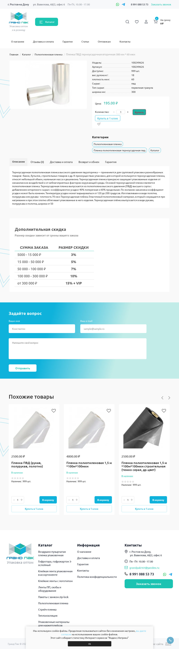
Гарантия (110, 161)
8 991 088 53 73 (139, 4)
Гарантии (68, 41)
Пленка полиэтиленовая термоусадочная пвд (119, 150)
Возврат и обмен (89, 161)
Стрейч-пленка (47, 609)
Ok (89, 643)
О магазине (17, 41)
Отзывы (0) (37, 161)
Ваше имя (14, 320)
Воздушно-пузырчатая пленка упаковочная (52, 553)
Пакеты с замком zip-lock (53, 597)
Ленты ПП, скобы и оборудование (49, 588)
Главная (14, 54)
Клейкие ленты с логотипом (55, 580)
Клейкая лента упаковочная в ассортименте (55, 572)
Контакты (125, 41)
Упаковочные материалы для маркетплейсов (53, 623)
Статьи (85, 41)
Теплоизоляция (47, 615)
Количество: (102, 111)
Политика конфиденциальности (97, 576)
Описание (18, 161)
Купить (139, 112)
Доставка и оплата (43, 41)
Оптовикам (104, 41)
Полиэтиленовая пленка (48, 54)
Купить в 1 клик (107, 118)
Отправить (22, 368)
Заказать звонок (161, 4)
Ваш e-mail (86, 320)
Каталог (50, 22)
